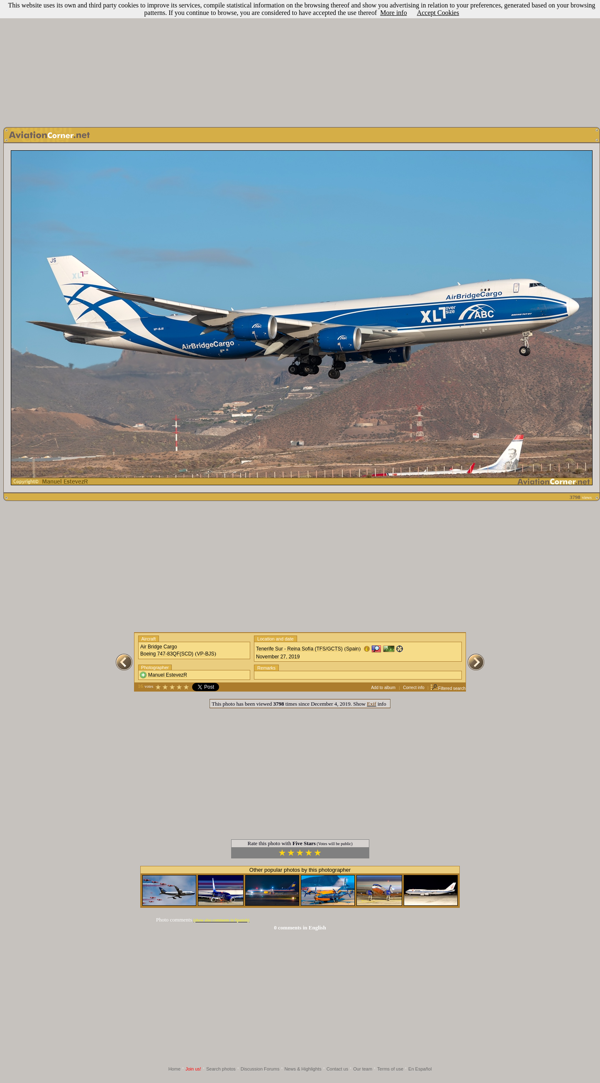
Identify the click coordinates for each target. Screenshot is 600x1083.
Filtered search (448, 688)
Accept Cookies (438, 12)
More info (393, 12)
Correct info (413, 687)
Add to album (383, 687)
